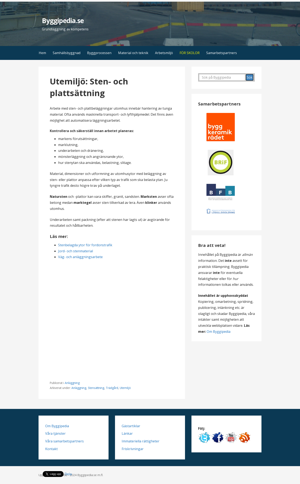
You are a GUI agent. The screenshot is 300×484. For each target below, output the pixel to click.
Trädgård (112, 388)
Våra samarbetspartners (64, 441)
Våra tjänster (55, 433)
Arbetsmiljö (164, 53)
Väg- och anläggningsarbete (80, 257)
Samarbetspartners (221, 53)
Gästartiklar (131, 426)
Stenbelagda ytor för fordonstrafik (85, 245)
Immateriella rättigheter (140, 441)
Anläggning (72, 383)
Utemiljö (125, 388)
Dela (68, 474)
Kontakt (51, 449)
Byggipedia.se (63, 20)
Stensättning (96, 388)
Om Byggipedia (218, 331)
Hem (42, 53)
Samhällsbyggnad (66, 53)
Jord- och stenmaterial (75, 251)
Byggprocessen (99, 53)
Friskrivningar (133, 449)
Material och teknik (133, 53)
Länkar (127, 433)
